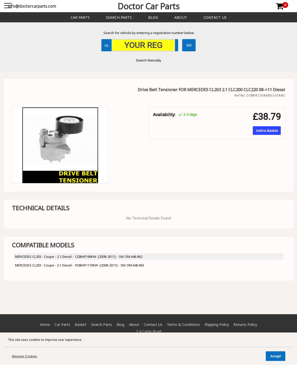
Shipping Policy (217, 324)
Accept (275, 356)
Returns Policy (245, 324)
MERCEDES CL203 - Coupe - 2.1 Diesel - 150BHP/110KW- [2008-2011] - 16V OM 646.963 (79, 265)
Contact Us (215, 17)
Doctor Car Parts (148, 6)
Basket (80, 324)
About (180, 17)
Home (45, 324)
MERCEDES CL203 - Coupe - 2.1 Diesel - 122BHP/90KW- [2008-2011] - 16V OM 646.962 (78, 256)
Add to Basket (267, 130)
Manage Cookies (24, 356)
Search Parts (119, 17)
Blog (153, 17)
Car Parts (80, 17)
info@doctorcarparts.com (32, 6)
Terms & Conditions (183, 324)
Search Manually (148, 60)
